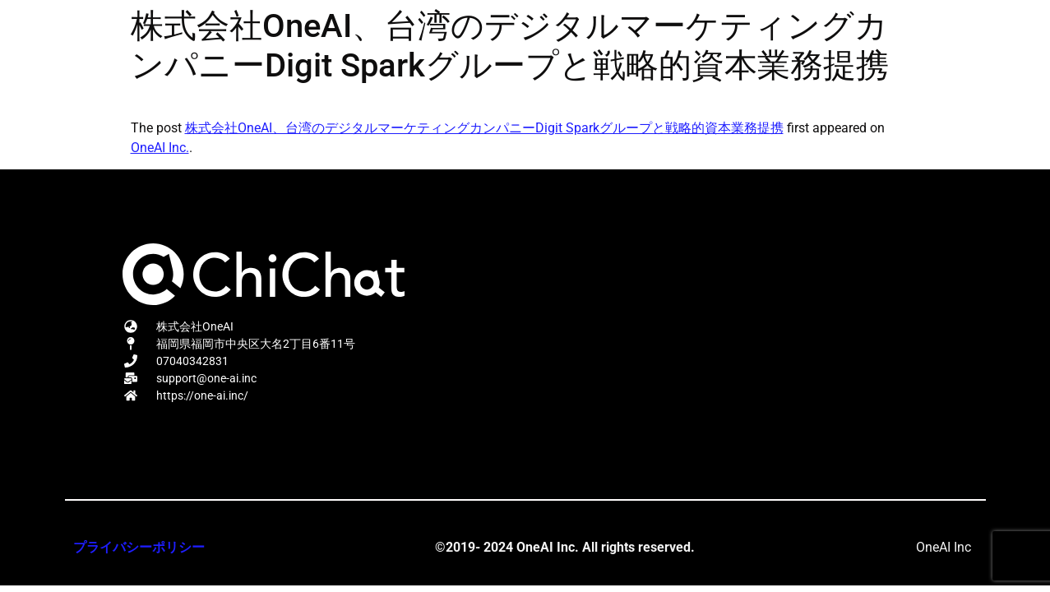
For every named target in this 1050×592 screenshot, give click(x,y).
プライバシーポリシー (139, 547)
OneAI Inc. (160, 147)
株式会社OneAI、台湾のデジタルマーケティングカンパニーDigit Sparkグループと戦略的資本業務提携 (484, 128)
